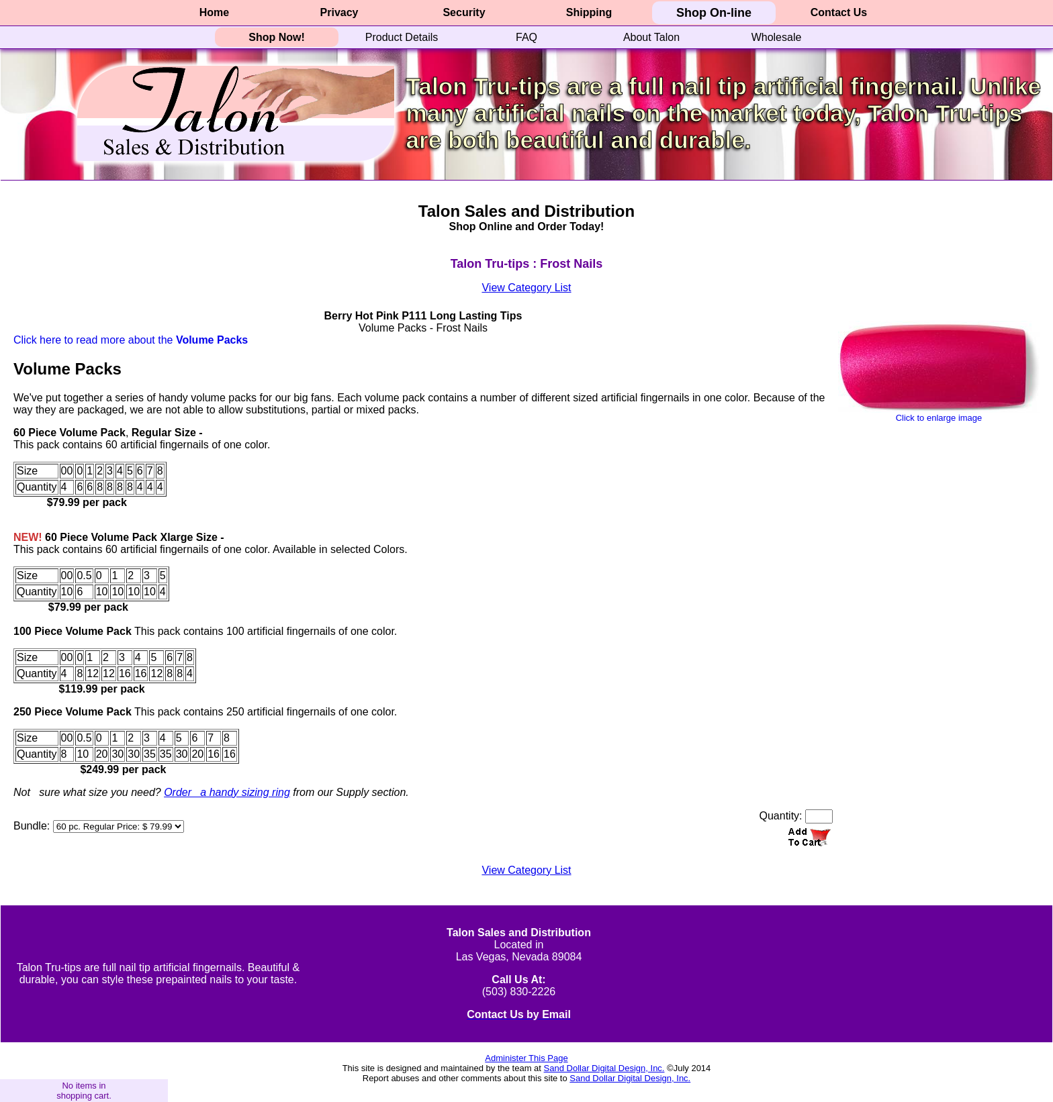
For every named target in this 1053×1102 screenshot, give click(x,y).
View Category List (526, 287)
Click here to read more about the (130, 340)
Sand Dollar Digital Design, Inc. (604, 1068)
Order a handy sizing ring (227, 792)
